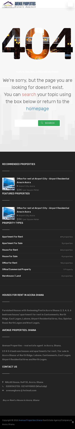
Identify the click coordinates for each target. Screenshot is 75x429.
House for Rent (10, 250)
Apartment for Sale (12, 243)
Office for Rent (9, 263)
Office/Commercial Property (16, 269)
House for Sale (9, 256)
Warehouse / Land (11, 276)
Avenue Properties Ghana (30, 420)
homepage (37, 108)
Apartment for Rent (12, 237)
